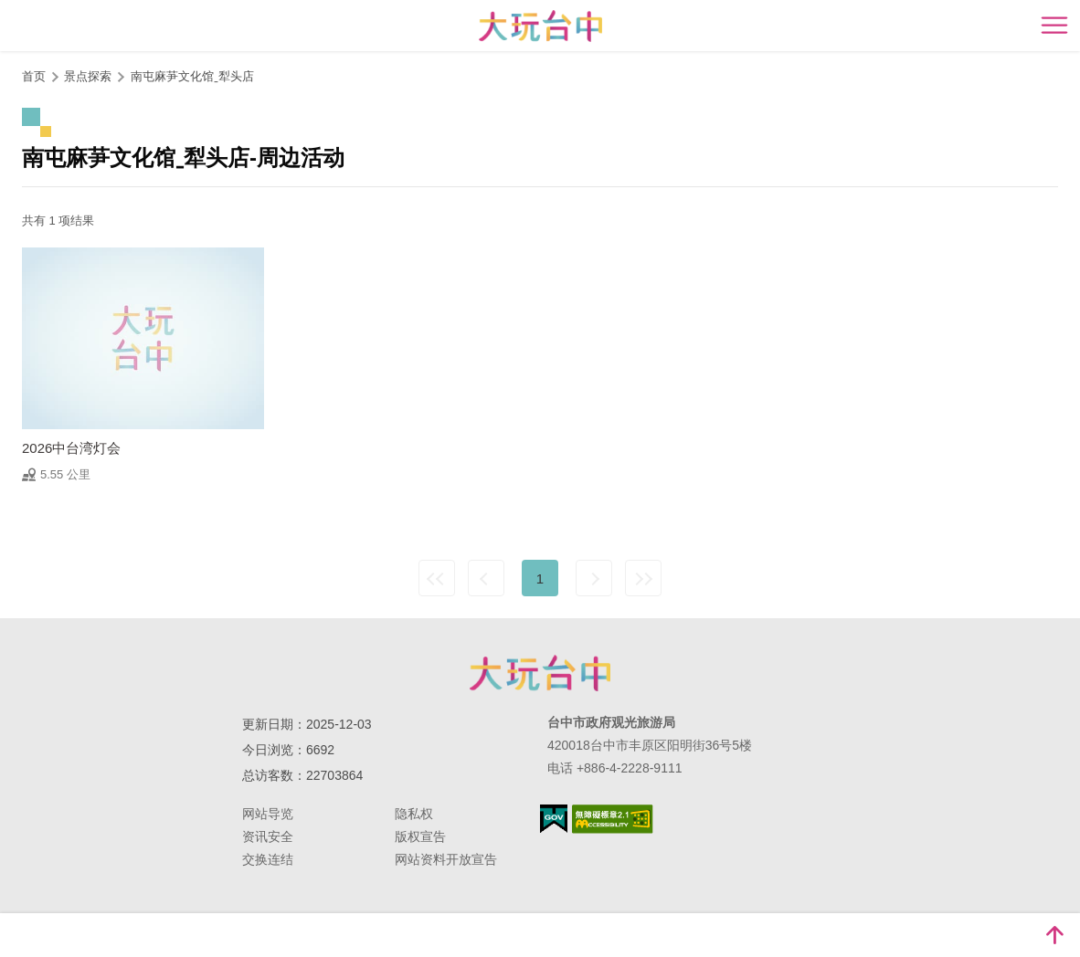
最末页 (643, 578)
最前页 (436, 578)
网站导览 (267, 813)
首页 (34, 76)
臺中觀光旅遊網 (540, 26)
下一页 (594, 578)
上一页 (486, 578)
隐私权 (414, 813)
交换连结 (267, 859)
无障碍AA (612, 819)
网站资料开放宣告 (446, 859)
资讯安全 (267, 836)
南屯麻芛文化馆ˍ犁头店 (192, 76)
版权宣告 (420, 836)
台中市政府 (540, 673)
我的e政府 (553, 819)
